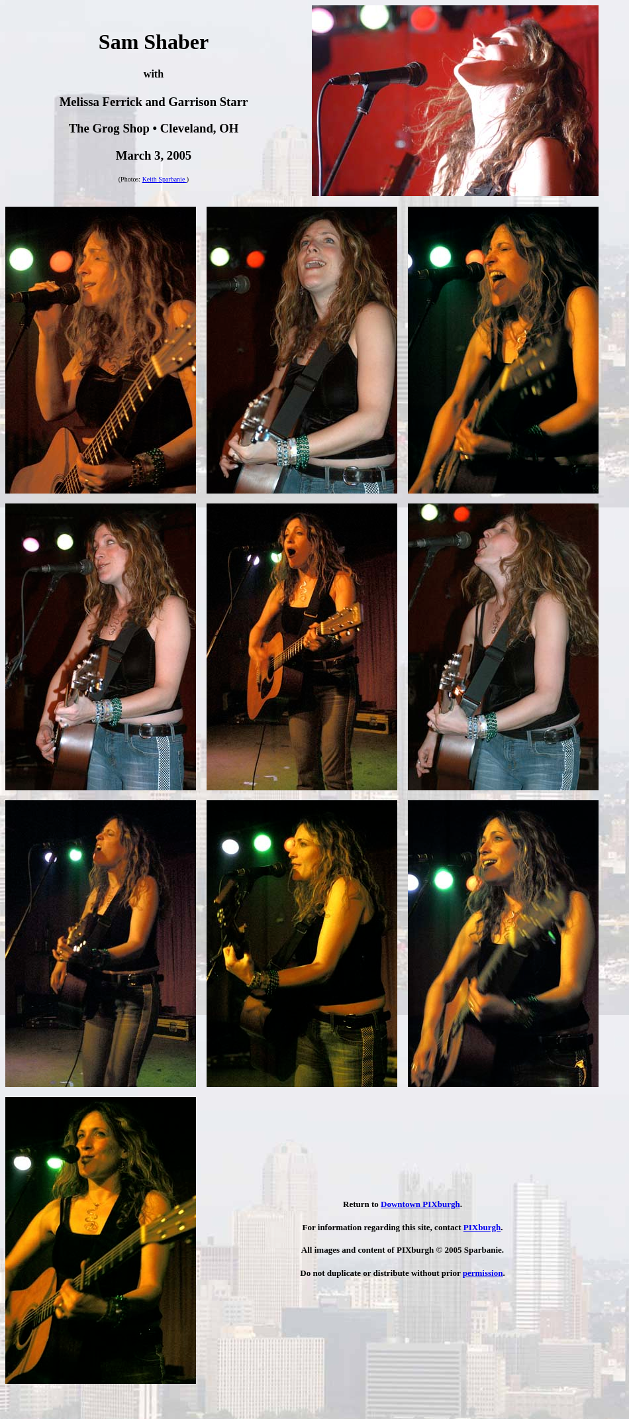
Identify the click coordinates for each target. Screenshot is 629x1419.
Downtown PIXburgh (420, 1204)
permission (483, 1273)
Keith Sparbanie (163, 179)
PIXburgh (482, 1227)
